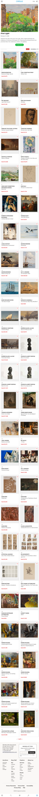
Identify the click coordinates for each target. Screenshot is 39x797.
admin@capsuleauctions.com (10, 752)
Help (34, 1)
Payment (13, 764)
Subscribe (31, 752)
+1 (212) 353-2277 (7, 750)
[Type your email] (24, 752)
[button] (2, 1)
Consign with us (19, 44)
